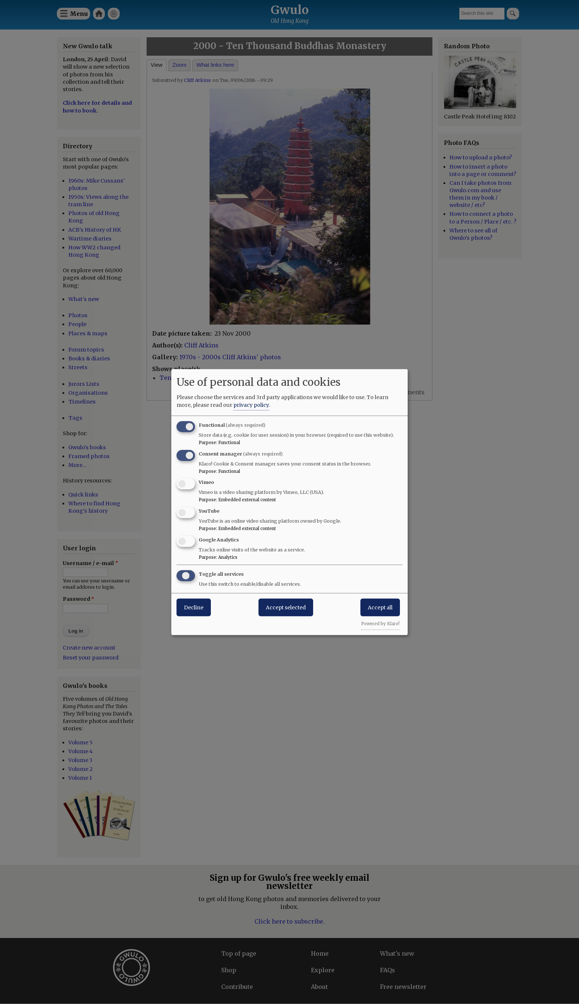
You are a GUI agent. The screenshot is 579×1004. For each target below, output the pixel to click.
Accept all (380, 607)
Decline (193, 607)
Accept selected (286, 607)
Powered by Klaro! (380, 623)
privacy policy (251, 404)
